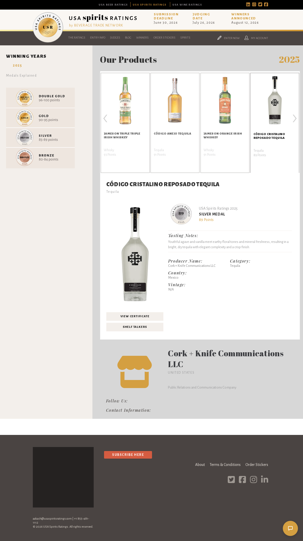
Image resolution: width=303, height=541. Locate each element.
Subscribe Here (128, 455)
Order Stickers (164, 37)
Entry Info (97, 37)
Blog (128, 37)
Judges (115, 37)
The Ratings (76, 37)
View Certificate (134, 316)
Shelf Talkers (135, 327)
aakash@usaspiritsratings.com (52, 518)
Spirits (185, 37)
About (200, 465)
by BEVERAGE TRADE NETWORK (96, 25)
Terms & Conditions (225, 465)
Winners (142, 37)
